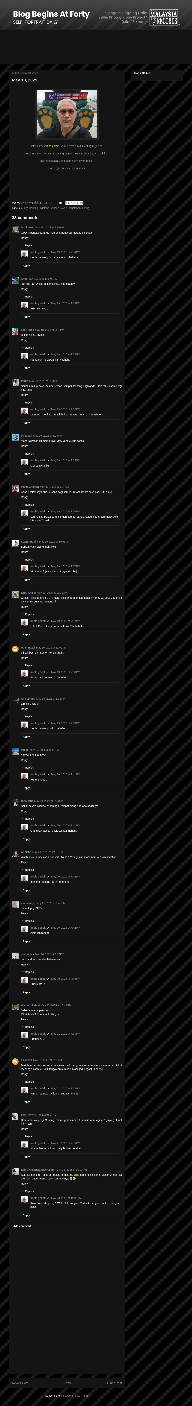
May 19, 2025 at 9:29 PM (48, 800)
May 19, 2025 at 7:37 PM (65, 566)
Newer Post (20, 1383)
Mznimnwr (27, 227)
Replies (29, 245)
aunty (24, 208)
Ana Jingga (28, 698)
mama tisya (28, 903)
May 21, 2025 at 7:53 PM (65, 1033)
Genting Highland (39, 208)
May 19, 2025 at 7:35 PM (65, 409)
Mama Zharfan (30, 486)
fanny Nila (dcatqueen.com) (38, 1169)
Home (67, 1383)
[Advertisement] (67, 1345)
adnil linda (27, 329)
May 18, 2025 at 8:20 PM (49, 227)
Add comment (22, 1226)
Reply (24, 237)
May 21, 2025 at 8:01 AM (47, 1060)
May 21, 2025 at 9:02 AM (42, 1114)
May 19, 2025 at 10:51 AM (54, 541)
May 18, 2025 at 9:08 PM (42, 278)
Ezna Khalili (28, 592)
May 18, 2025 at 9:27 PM (49, 329)
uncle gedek (38, 252)
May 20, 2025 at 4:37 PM (49, 954)
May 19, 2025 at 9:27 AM (54, 486)
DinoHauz (27, 800)
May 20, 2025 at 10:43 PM (56, 1005)
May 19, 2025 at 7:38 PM (65, 672)
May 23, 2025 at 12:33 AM (66, 1198)
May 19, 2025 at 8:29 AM (47, 435)
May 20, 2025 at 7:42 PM (65, 876)
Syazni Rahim (29, 541)
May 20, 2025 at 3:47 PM (50, 903)
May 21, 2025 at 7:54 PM (65, 1088)
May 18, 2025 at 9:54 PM (43, 380)
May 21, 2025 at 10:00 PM (71, 1169)
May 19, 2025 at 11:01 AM (52, 592)
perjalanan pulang (78, 208)
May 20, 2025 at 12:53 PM (47, 852)
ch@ (24, 1114)
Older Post (114, 1383)
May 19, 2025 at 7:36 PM (65, 511)
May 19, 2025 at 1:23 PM (50, 698)
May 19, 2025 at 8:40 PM (44, 749)
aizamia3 (26, 1060)
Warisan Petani (30, 1005)
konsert (55, 208)
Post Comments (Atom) (74, 1395)
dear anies (27, 954)
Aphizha (26, 852)
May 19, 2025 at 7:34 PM (65, 252)
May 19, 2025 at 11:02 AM (51, 647)
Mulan (24, 749)
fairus (24, 380)
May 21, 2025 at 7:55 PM (65, 1143)
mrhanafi (26, 435)
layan (64, 208)
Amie (24, 278)
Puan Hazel (28, 647)
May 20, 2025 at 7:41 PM (65, 774)
